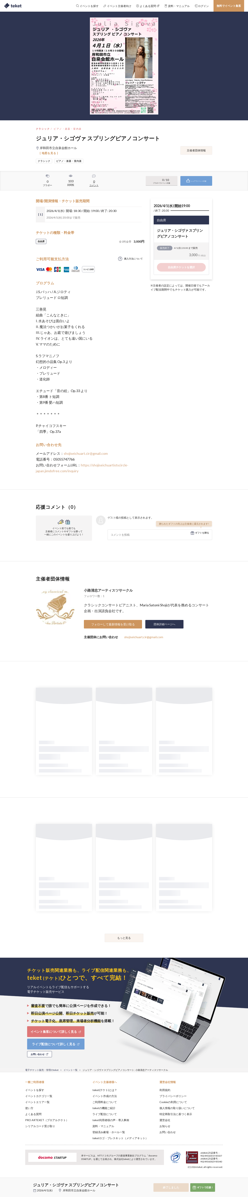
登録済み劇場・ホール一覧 (108, 1132)
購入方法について (133, 258)
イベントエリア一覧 (37, 1102)
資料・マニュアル (103, 1126)
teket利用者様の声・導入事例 (110, 1120)
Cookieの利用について (173, 1102)
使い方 (29, 1108)
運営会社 (164, 1120)
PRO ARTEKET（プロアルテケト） (47, 1120)
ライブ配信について (104, 1114)
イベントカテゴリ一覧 (38, 1096)
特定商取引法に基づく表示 (175, 1114)
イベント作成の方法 (104, 1096)
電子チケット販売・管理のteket (42, 1070)
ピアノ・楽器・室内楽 (68, 128)
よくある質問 (33, 1114)
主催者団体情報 (196, 150)
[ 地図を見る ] (49, 153)
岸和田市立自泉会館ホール (79, 1190)
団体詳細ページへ (164, 624)
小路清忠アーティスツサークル (108, 590)
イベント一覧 (71, 1070)
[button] (19, 1182)
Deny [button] (200, 1177)
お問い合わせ (167, 1132)
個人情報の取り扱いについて (177, 1108)
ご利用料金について (104, 1102)
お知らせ (164, 1126)
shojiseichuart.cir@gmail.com (86, 453)
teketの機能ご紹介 (103, 1108)
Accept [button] (220, 1177)
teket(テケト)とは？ (104, 1090)
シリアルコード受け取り (40, 1126)
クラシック (43, 128)
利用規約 (164, 1090)
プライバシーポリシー (173, 1096)
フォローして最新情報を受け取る (113, 624)
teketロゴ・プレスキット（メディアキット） (120, 1138)
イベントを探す (34, 1090)
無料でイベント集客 (229, 5)
